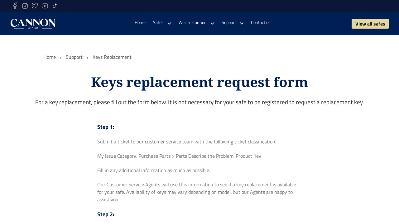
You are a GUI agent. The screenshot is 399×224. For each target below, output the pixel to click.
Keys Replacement (112, 57)
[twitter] (35, 6)
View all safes (370, 23)
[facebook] (15, 6)
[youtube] (45, 6)
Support (74, 57)
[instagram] (25, 6)
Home (49, 57)
